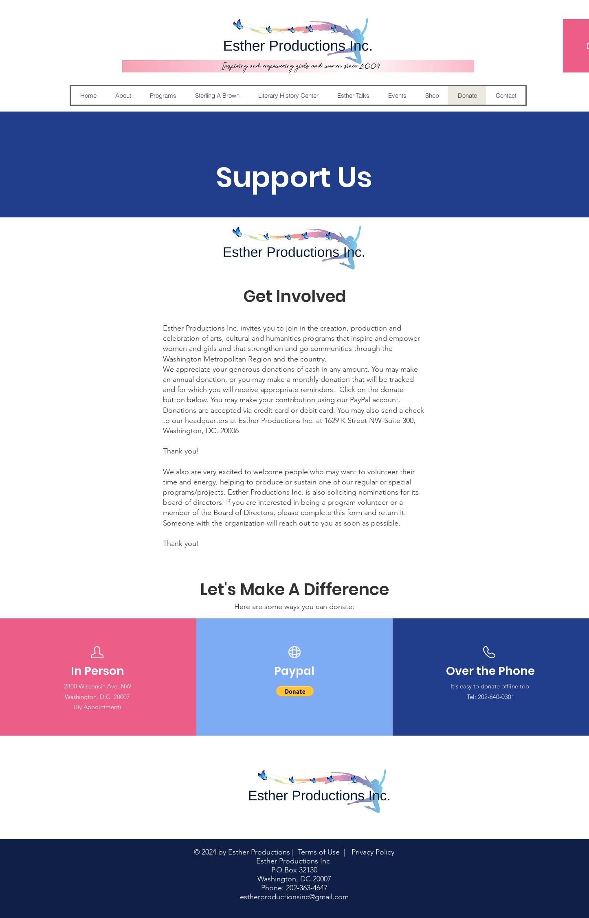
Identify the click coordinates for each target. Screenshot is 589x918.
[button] (295, 691)
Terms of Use (319, 852)
